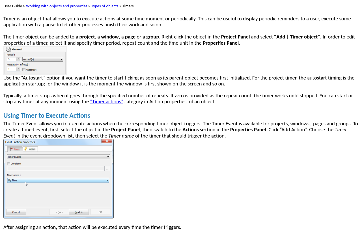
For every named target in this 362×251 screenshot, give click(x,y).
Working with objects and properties (56, 5)
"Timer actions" (106, 101)
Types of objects (104, 5)
